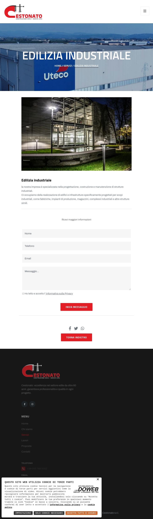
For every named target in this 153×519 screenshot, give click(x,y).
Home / (59, 66)
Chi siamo (27, 432)
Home (24, 427)
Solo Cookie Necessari (49, 513)
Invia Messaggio (76, 307)
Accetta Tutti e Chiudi (81, 513)
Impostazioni (23, 513)
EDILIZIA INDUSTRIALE (86, 66)
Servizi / (69, 66)
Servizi (25, 438)
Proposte (26, 449)
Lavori (24, 444)
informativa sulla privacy (65, 504)
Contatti (25, 455)
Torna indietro (76, 337)
